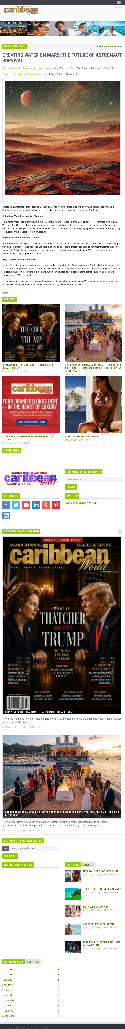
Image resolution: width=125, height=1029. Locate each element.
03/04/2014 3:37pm (74, 437)
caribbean (31, 961)
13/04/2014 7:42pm (92, 902)
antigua (31, 972)
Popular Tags (13, 954)
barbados (31, 987)
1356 (89, 373)
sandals (31, 967)
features (31, 1003)
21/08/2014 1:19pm (92, 884)
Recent (88, 857)
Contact (44, 1025)
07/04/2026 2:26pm (74, 373)
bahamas (31, 992)
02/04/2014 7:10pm (92, 920)
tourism (31, 977)
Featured (73, 857)
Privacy (17, 1025)
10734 (114, 920)
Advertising (30, 1025)
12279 (114, 884)
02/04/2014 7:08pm (92, 940)
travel (31, 982)
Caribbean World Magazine (17, 68)
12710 (114, 940)
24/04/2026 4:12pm (11, 370)
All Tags (33, 954)
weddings (31, 1008)
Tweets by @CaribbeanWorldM (81, 500)
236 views (35, 721)
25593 (114, 902)
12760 (90, 437)
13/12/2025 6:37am (11, 440)
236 (26, 370)
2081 (26, 440)
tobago (31, 998)
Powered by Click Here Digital (68, 1025)
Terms (5, 1025)
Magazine (41, 68)
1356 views (36, 822)
